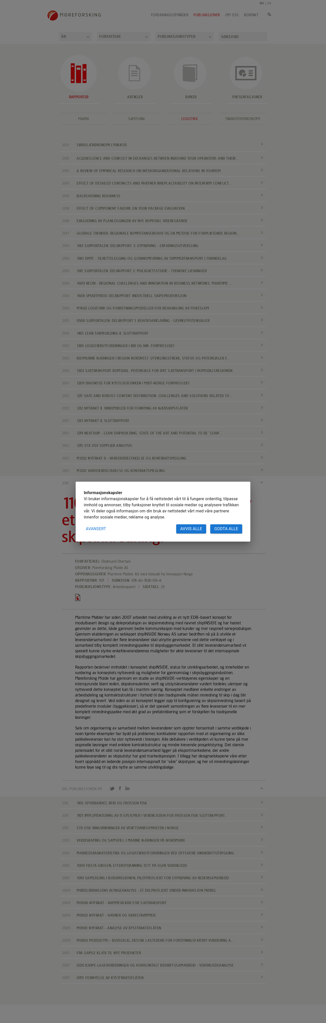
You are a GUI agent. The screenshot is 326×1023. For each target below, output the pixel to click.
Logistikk (189, 119)
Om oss (232, 15)
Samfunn (136, 119)
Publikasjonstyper (177, 36)
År (63, 36)
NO (262, 3)
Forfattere (110, 36)
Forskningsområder (170, 15)
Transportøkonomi (242, 119)
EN (269, 3)
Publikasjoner (206, 15)
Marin (83, 119)
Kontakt (251, 15)
